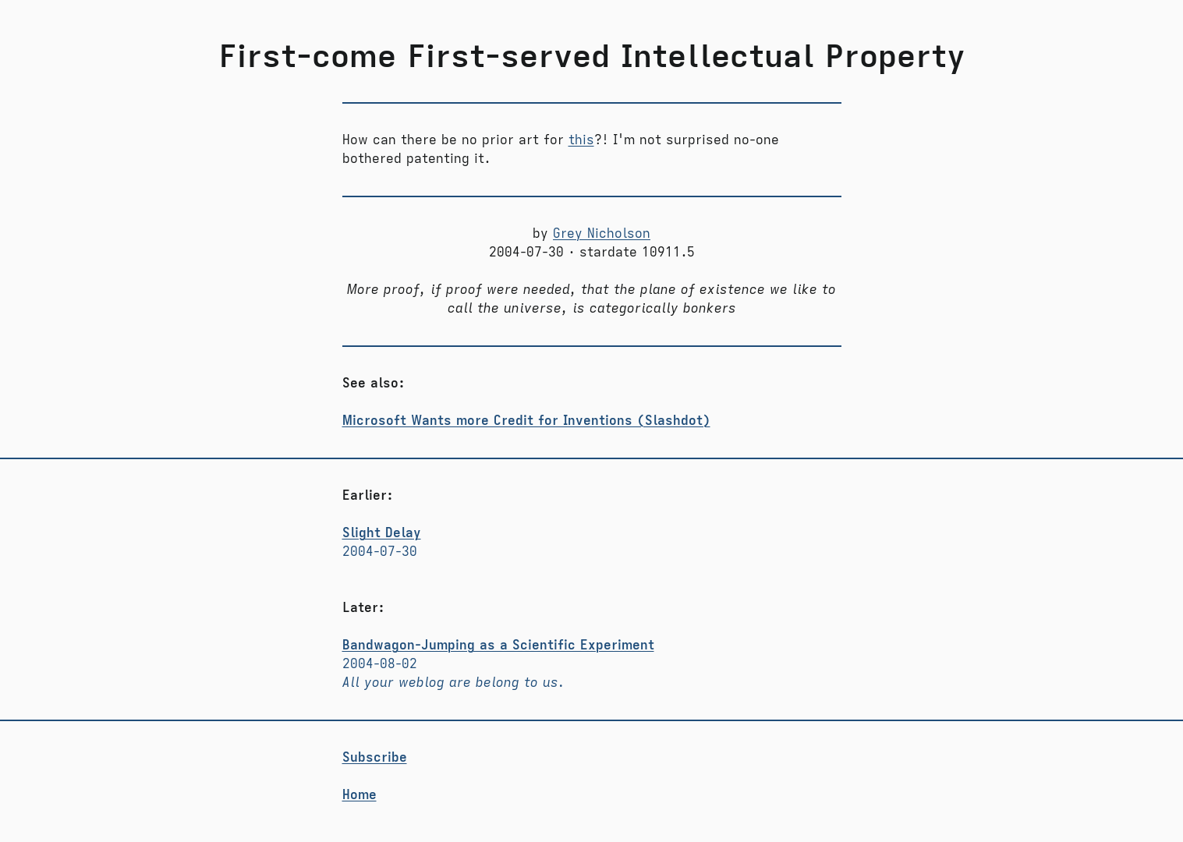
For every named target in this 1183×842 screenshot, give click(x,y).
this (581, 140)
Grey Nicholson (601, 234)
